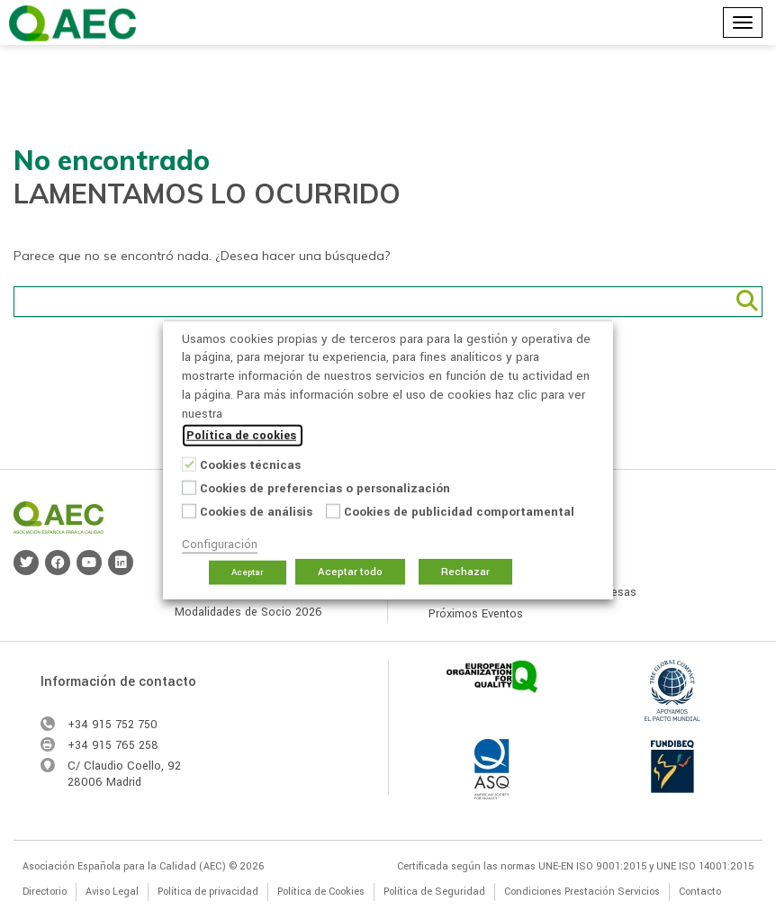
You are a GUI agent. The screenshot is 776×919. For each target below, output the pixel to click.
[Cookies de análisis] (189, 510)
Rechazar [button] (465, 572)
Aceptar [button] (247, 572)
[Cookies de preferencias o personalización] (189, 487)
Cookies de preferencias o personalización (325, 488)
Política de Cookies (321, 891)
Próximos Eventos (476, 614)
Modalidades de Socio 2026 (248, 612)
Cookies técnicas (250, 464)
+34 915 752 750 (113, 724)
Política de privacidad (208, 891)
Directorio (45, 891)
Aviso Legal (112, 891)
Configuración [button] (219, 544)
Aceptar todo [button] (350, 572)
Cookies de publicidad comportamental (459, 511)
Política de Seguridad (434, 891)
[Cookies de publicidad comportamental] (333, 510)
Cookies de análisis (256, 511)
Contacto (700, 891)
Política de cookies (241, 436)
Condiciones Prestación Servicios (582, 891)
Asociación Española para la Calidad (72, 23)
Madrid (123, 782)
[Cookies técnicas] (189, 463)
